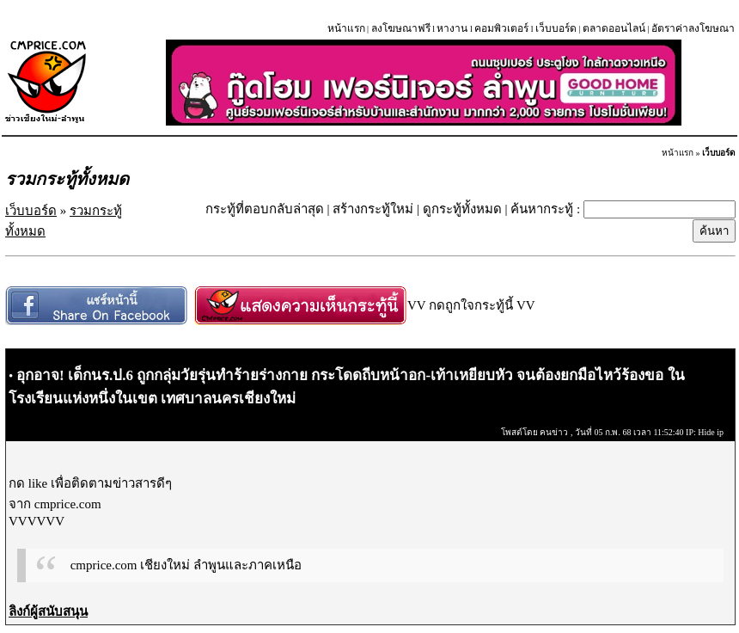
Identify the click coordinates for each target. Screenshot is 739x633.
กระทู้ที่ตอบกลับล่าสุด (264, 209)
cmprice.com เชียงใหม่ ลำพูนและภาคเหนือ (186, 565)
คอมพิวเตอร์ (501, 28)
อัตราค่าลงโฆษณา (693, 28)
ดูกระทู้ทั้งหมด (462, 209)
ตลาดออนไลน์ (614, 28)
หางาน (452, 28)
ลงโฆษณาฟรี (401, 28)
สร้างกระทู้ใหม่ (373, 209)
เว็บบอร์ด (556, 28)
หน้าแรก (346, 28)
